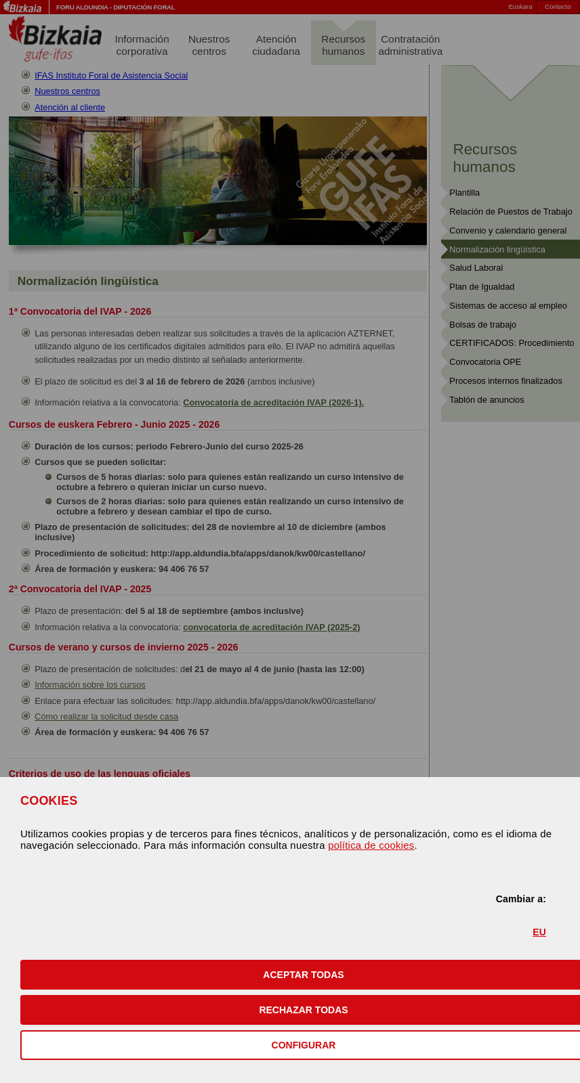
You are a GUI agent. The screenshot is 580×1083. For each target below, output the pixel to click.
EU (539, 932)
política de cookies (371, 845)
